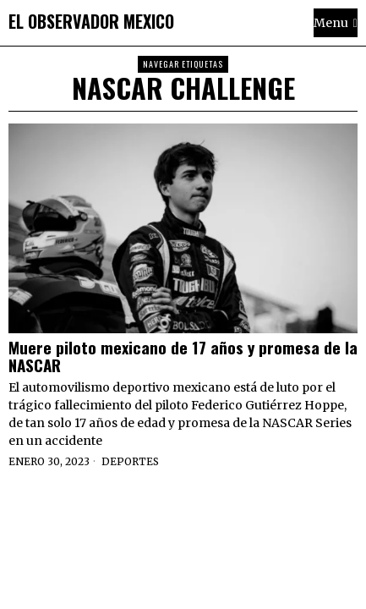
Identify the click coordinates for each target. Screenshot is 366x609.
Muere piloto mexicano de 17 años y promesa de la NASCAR (183, 356)
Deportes (130, 461)
